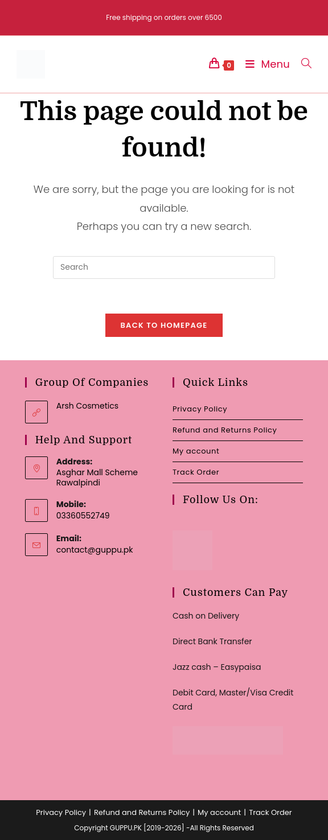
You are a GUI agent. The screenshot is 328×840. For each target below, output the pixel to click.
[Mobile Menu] (265, 64)
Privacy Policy (200, 408)
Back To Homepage (163, 325)
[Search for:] (302, 64)
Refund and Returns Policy (225, 430)
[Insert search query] (164, 267)
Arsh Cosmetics (87, 405)
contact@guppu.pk (94, 549)
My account (196, 451)
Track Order (196, 472)
